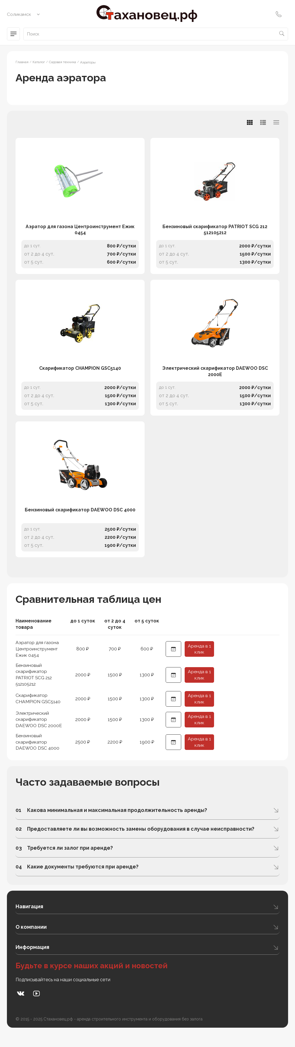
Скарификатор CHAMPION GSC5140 (80, 377)
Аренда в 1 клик (199, 663)
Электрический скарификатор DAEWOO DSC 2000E (215, 380)
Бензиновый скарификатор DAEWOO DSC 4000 (80, 523)
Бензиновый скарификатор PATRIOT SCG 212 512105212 (215, 234)
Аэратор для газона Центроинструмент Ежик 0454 (80, 234)
